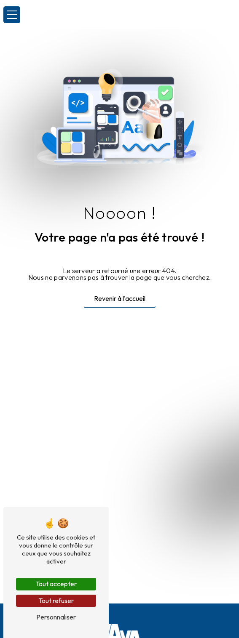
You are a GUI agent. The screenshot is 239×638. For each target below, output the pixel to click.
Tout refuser (56, 600)
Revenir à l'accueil (119, 298)
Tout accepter (56, 584)
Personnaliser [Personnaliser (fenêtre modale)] (56, 617)
